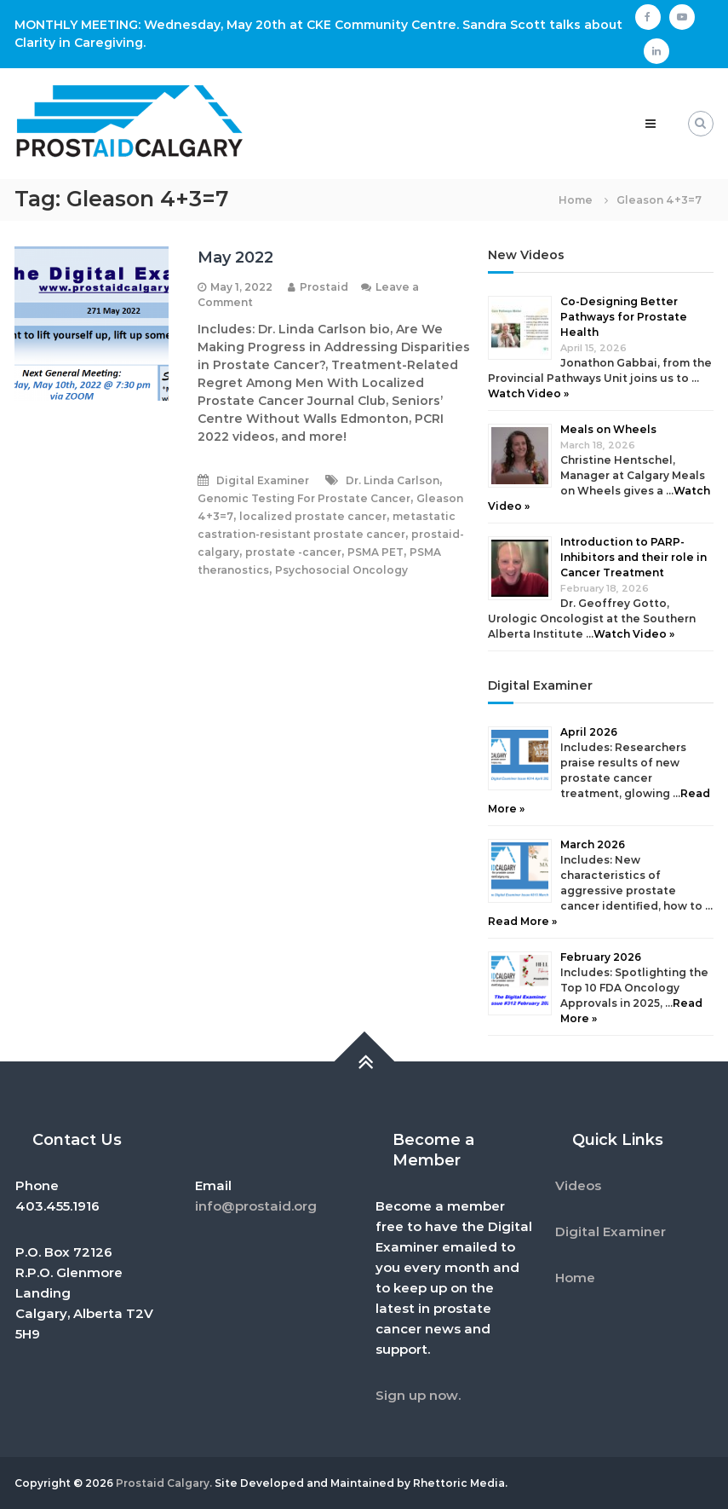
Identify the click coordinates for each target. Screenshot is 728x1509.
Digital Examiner (262, 480)
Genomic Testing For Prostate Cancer (304, 498)
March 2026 (592, 844)
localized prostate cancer (313, 516)
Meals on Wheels (608, 429)
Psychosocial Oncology (341, 570)
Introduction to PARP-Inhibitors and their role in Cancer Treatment (633, 557)
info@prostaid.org (256, 1206)
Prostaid (324, 286)
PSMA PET (375, 552)
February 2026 (600, 957)
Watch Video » (528, 393)
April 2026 (588, 732)
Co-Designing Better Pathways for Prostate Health (623, 316)
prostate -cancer (293, 552)
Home (575, 1277)
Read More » (522, 921)
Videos (578, 1185)
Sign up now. (418, 1395)
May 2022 (235, 257)
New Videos (526, 255)
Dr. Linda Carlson (392, 480)
